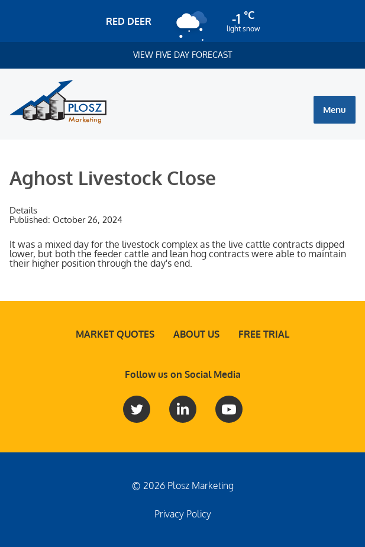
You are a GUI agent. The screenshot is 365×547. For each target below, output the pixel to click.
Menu (334, 109)
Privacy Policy (182, 514)
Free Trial (263, 334)
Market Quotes (115, 334)
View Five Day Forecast (182, 55)
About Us (196, 334)
